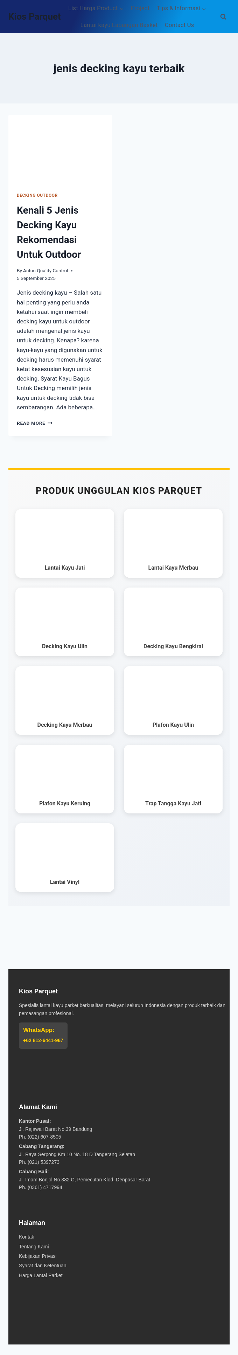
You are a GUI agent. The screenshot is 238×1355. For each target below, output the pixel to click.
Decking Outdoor (37, 195)
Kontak (26, 1237)
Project (140, 8)
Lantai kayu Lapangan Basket (119, 24)
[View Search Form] (223, 17)
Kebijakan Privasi (37, 1256)
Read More (34, 423)
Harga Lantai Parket (41, 1275)
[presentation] (60, 149)
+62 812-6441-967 (43, 1040)
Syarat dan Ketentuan (42, 1265)
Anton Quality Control (45, 270)
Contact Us (179, 24)
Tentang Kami (34, 1246)
